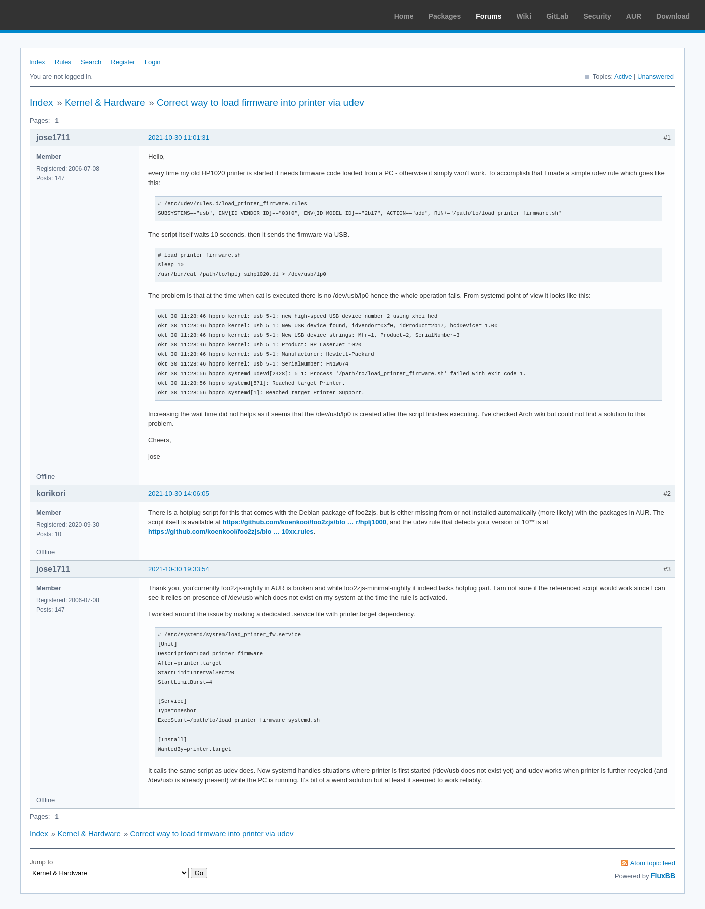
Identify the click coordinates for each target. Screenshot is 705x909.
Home (404, 16)
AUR (633, 16)
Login (153, 62)
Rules (63, 62)
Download (673, 16)
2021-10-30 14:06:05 (178, 493)
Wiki (524, 16)
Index (37, 62)
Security (597, 16)
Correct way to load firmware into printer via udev (260, 102)
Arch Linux (55, 15)
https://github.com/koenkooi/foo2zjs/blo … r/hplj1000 (304, 522)
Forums (488, 16)
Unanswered (655, 76)
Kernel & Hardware (105, 102)
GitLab (557, 16)
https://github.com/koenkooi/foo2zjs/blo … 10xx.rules (230, 531)
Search (91, 62)
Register (123, 62)
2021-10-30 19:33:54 (178, 569)
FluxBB (663, 876)
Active (623, 76)
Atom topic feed (652, 863)
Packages (445, 16)
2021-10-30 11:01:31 (178, 137)
